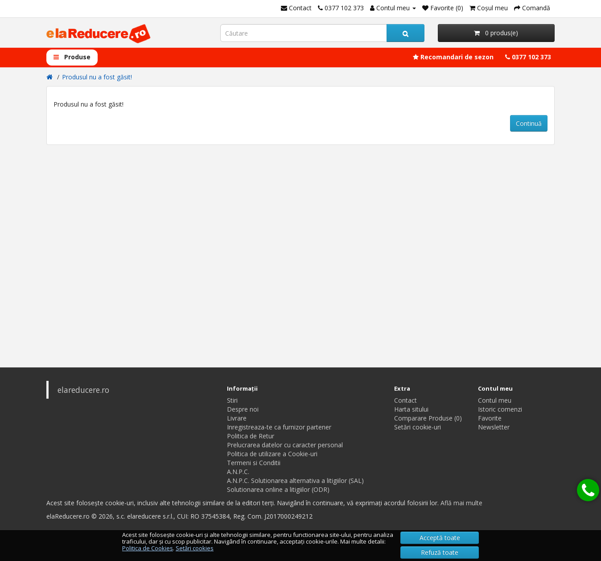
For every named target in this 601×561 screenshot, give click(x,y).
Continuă (529, 123)
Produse (72, 57)
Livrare (237, 418)
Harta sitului (411, 409)
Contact (405, 400)
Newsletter (494, 427)
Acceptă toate (440, 537)
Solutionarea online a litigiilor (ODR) (278, 489)
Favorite (490, 418)
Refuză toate (439, 552)
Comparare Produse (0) (428, 418)
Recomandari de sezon (453, 57)
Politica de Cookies (147, 548)
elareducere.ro (83, 389)
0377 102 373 (528, 57)
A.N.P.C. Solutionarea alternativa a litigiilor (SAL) (295, 480)
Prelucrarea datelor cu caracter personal (285, 445)
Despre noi (243, 409)
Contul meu (494, 400)
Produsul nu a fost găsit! (97, 77)
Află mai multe (461, 503)
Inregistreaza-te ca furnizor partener (279, 427)
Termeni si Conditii (253, 462)
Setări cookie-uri (417, 427)
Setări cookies (195, 548)
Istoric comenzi (500, 409)
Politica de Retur (250, 436)
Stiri (232, 400)
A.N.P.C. (238, 471)
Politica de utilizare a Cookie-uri (272, 454)
